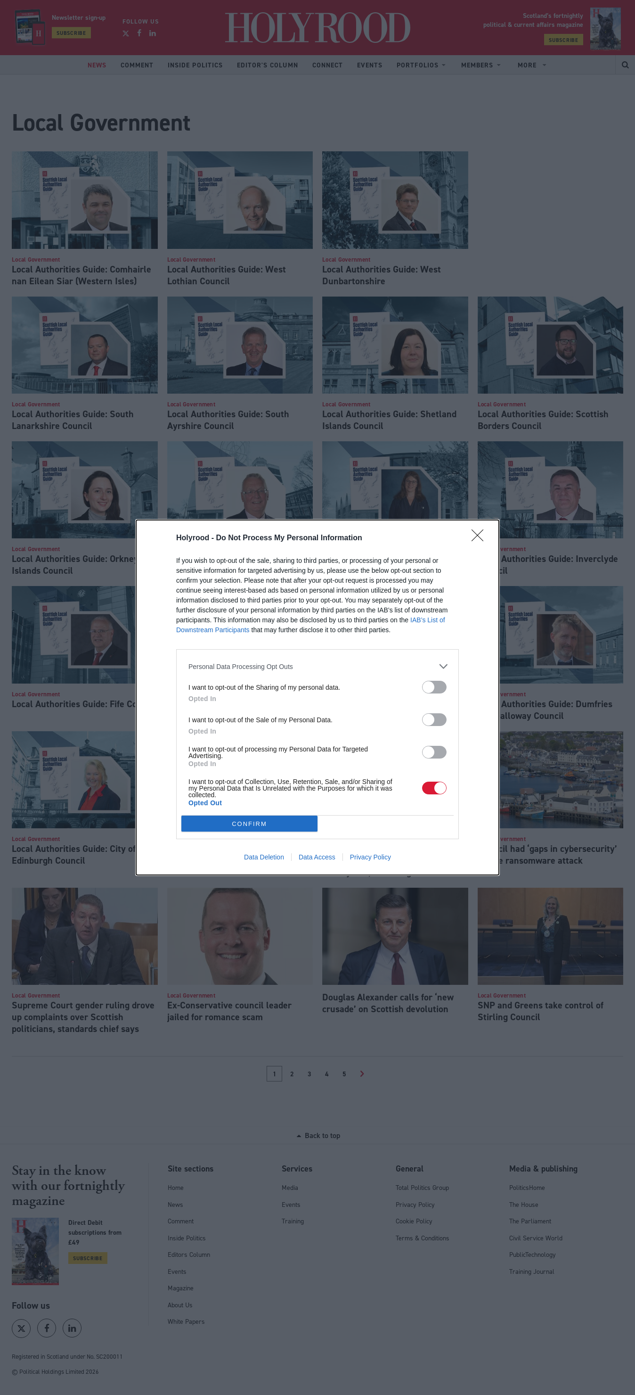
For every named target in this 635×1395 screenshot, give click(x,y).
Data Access (317, 857)
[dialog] (317, 697)
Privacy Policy (370, 857)
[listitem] (317, 666)
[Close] (480, 538)
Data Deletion (264, 857)
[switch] (434, 687)
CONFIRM (249, 823)
